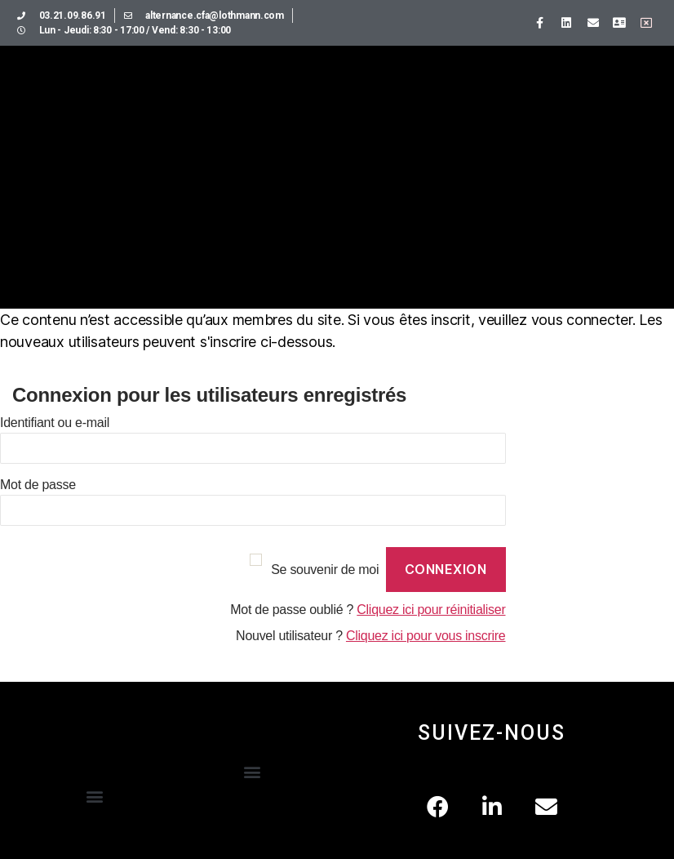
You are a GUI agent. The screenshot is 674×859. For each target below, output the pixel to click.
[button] (95, 796)
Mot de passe (38, 485)
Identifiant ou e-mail (54, 423)
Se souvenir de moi (325, 569)
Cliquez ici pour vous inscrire (426, 636)
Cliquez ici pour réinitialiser (431, 609)
